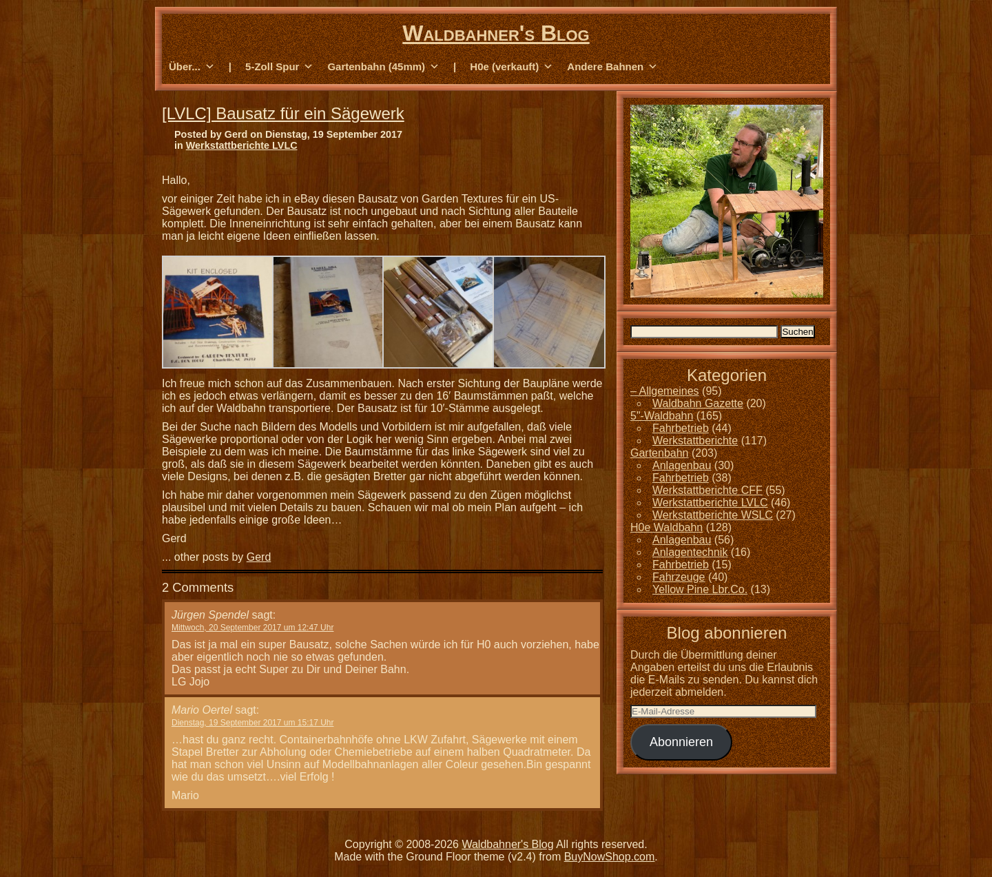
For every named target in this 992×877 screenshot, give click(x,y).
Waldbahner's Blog (495, 33)
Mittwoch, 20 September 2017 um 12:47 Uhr (252, 627)
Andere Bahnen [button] (612, 66)
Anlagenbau (681, 465)
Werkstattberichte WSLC (712, 515)
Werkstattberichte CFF (707, 490)
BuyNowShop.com (609, 857)
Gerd (259, 557)
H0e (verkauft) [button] (511, 66)
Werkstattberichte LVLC (242, 145)
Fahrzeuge (678, 577)
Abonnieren (681, 742)
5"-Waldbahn (661, 416)
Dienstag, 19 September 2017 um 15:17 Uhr (252, 723)
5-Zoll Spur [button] (279, 66)
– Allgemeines (664, 391)
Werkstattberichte (695, 440)
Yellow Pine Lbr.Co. (699, 589)
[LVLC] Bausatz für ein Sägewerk (283, 113)
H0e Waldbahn (666, 527)
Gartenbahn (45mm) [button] (383, 66)
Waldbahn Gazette (697, 403)
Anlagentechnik (689, 552)
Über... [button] (192, 66)
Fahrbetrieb (680, 428)
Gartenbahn (659, 453)
